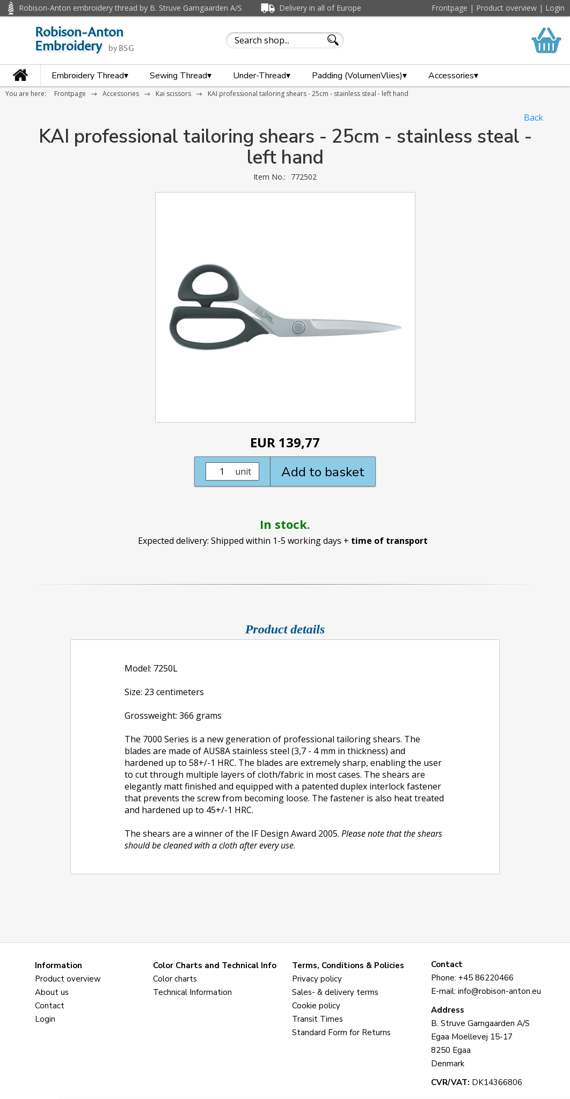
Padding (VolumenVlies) (359, 76)
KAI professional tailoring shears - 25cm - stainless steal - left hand (308, 93)
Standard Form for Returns (341, 1032)
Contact (49, 1005)
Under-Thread (261, 76)
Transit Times (317, 1019)
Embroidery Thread (90, 76)
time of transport (389, 541)
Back (533, 117)
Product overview (506, 8)
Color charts (175, 978)
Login (555, 8)
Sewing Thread (180, 76)
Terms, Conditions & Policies (348, 965)
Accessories (453, 76)
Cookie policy (316, 1005)
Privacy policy (317, 978)
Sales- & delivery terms (335, 992)
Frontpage (449, 8)
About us (52, 992)
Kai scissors (173, 93)
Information (58, 965)
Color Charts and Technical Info (214, 965)
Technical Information (192, 992)
